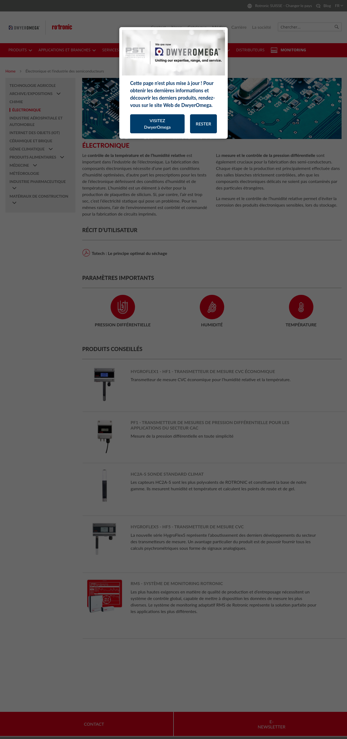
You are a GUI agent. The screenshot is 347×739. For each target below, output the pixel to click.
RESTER (203, 123)
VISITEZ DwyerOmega (157, 124)
